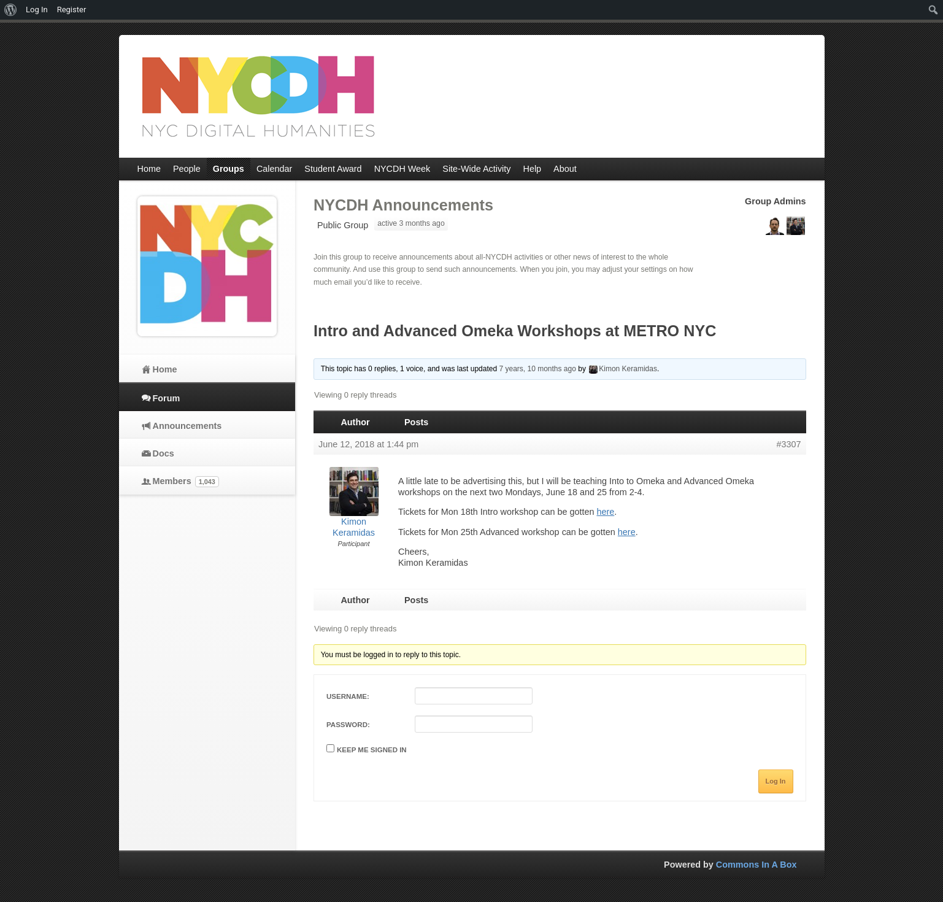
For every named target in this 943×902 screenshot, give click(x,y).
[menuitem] (10, 10)
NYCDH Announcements (403, 205)
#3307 (788, 444)
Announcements (187, 426)
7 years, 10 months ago (537, 368)
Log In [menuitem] (37, 9)
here (605, 512)
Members (186, 481)
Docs (163, 453)
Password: (348, 724)
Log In (776, 781)
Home (165, 369)
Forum (166, 398)
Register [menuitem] (72, 9)
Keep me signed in (372, 750)
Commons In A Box (756, 864)
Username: (347, 696)
